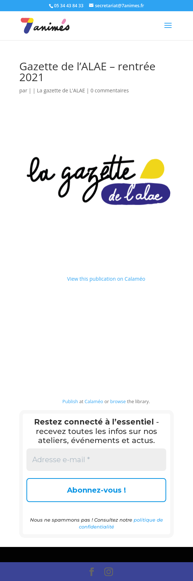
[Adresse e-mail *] (96, 459)
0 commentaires (110, 90)
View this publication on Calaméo (106, 278)
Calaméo (93, 401)
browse (118, 401)
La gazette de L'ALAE (61, 90)
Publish (70, 401)
